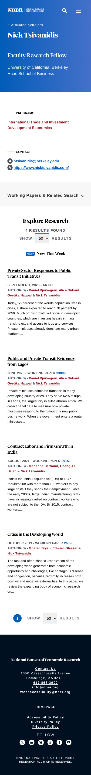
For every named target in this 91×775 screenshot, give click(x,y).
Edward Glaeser (65, 548)
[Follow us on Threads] (50, 742)
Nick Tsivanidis (48, 295)
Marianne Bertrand (43, 466)
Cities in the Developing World (35, 534)
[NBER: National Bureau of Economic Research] (27, 11)
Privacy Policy (45, 726)
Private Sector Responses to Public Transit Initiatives (39, 273)
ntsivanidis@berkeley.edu (36, 161)
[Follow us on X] (22, 742)
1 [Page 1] (17, 618)
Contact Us (45, 668)
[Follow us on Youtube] (68, 742)
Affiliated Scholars (27, 25)
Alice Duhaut (69, 290)
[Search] (64, 11)
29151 (66, 461)
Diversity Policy (45, 722)
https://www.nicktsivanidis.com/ (41, 168)
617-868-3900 (45, 682)
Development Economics (29, 128)
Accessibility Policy (45, 717)
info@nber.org (45, 687)
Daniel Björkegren (43, 290)
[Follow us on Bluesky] (41, 742)
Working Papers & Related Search (43, 195)
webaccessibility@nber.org (45, 692)
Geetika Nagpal (19, 295)
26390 (68, 543)
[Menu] (78, 11)
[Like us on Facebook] (59, 742)
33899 (61, 373)
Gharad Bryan (40, 548)
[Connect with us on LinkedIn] (31, 742)
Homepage (45, 707)
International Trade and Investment (38, 122)
